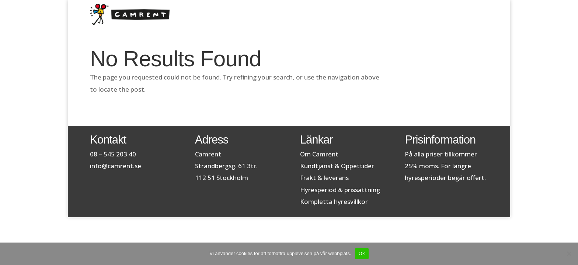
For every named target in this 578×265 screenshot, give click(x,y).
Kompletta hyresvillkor (334, 201)
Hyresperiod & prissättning (340, 190)
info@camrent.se (115, 166)
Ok (362, 253)
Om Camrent (319, 154)
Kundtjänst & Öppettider (337, 166)
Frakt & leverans (324, 177)
